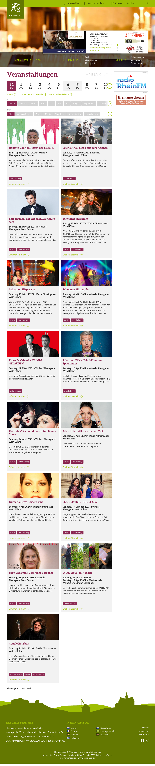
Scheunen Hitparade (75, 221)
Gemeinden (136, 63)
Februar (23, 106)
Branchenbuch (97, 3)
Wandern (59, 116)
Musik (48, 116)
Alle (11, 116)
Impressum (144, 733)
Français (74, 733)
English (74, 730)
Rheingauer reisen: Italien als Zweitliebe (24, 730)
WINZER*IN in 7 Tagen (77, 575)
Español (74, 737)
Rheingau (16, 15)
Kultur (120, 60)
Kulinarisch (71, 60)
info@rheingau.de (68, 760)
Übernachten (91, 63)
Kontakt (145, 730)
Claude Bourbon (19, 646)
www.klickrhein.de (86, 760)
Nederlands (105, 730)
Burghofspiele (74, 116)
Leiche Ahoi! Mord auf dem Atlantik (85, 150)
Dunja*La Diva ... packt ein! (26, 504)
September (89, 106)
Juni (59, 106)
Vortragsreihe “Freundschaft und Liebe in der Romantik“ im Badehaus (36, 734)
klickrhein (47, 757)
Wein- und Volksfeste (59, 97)
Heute (10, 97)
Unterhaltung (92, 116)
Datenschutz (143, 736)
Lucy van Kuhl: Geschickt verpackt (31, 575)
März (33, 106)
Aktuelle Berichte (19, 725)
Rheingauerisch (107, 733)
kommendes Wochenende (31, 97)
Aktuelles (73, 3)
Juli (67, 106)
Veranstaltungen (28, 60)
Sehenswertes (137, 57)
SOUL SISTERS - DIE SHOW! (80, 504)
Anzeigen (110, 116)
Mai (51, 106)
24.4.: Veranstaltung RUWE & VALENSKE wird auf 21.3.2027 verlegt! (36, 743)
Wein (87, 57)
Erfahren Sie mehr (17, 186)
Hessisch (104, 737)
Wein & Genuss (24, 116)
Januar (12, 106)
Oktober (102, 106)
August (76, 106)
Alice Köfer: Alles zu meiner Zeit (83, 433)
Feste (38, 116)
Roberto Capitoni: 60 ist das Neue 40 (31, 150)
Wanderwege (137, 60)
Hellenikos (75, 740)
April (43, 106)
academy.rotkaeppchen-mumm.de (101, 49)
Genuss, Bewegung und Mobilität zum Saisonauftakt (30, 739)
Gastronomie (91, 60)
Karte (118, 3)
